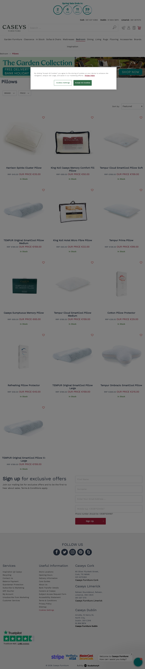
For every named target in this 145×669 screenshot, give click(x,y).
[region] (73, 78)
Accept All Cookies (82, 83)
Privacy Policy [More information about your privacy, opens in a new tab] (90, 75)
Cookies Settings (63, 83)
